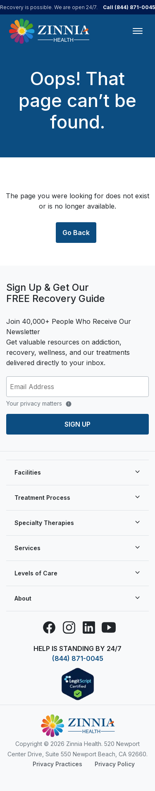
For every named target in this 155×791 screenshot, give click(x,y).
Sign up (77, 424)
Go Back (76, 232)
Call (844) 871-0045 (129, 7)
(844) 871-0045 (77, 658)
